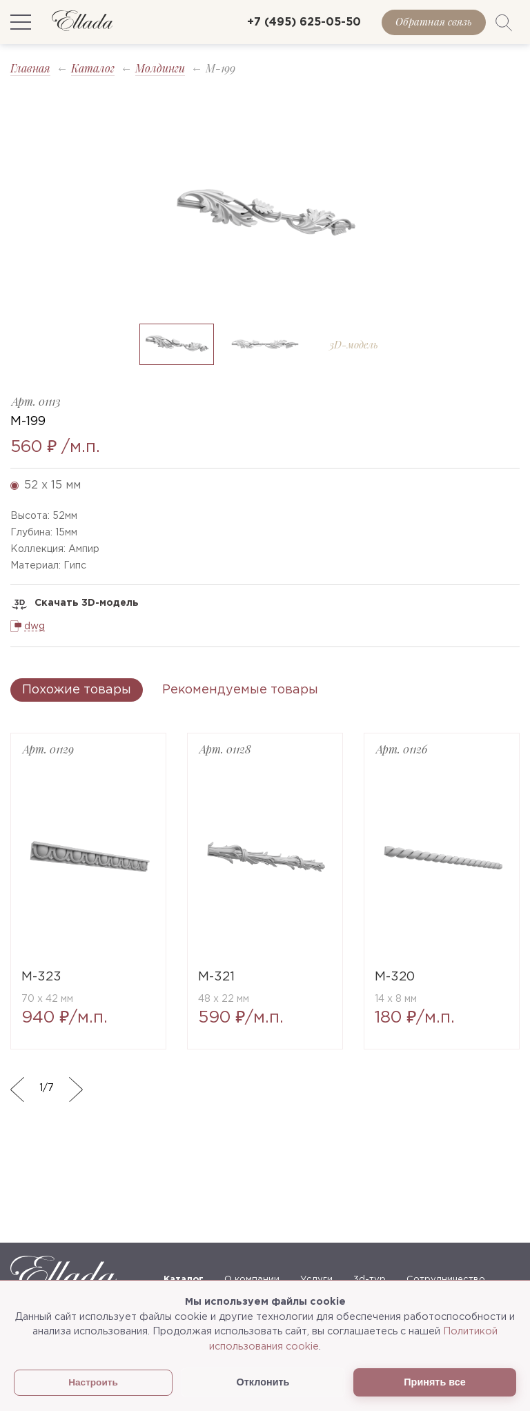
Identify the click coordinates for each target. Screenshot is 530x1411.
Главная (30, 68)
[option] (265, 214)
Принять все (434, 1382)
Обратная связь (433, 21)
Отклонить (263, 1382)
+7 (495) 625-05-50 (304, 22)
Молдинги (160, 68)
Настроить (93, 1382)
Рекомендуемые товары (240, 689)
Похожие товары (76, 689)
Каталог (93, 68)
